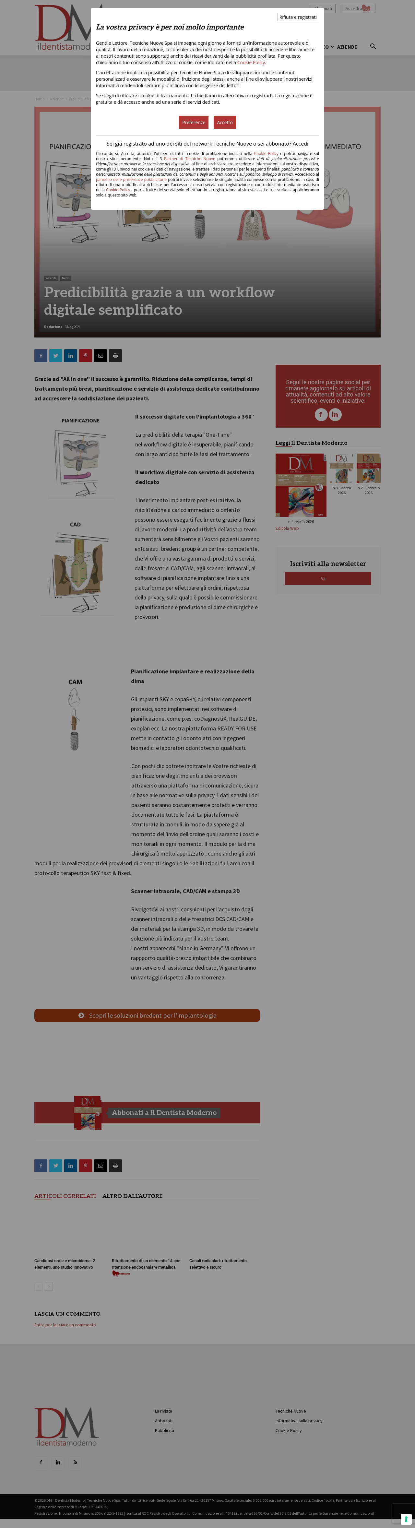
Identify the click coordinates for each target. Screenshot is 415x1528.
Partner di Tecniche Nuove (190, 158)
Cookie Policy (251, 62)
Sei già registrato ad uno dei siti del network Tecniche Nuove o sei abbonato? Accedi (207, 143)
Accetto (225, 122)
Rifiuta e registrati (298, 17)
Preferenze (193, 122)
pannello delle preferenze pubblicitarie (131, 179)
